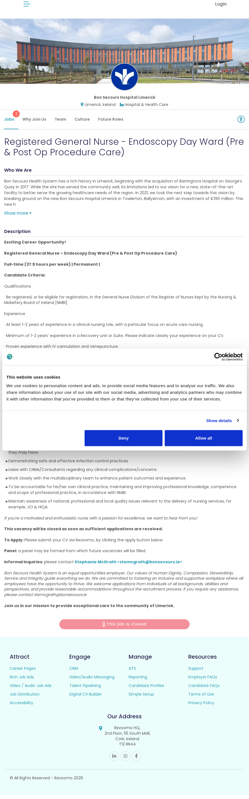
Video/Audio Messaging (92, 681)
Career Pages (23, 673)
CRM (73, 673)
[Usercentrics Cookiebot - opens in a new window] (218, 356)
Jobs (11, 120)
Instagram (125, 760)
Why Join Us (34, 123)
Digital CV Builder (85, 698)
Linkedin (114, 760)
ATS (132, 673)
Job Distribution (25, 698)
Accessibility (21, 707)
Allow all (203, 438)
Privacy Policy (201, 707)
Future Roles (110, 123)
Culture (82, 123)
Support (196, 673)
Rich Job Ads (22, 681)
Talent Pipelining (85, 690)
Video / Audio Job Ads (31, 690)
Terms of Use (201, 698)
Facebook (136, 760)
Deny (123, 438)
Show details (219, 420)
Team (60, 123)
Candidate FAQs (204, 690)
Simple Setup (141, 698)
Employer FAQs (202, 681)
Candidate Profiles (146, 690)
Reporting (138, 681)
